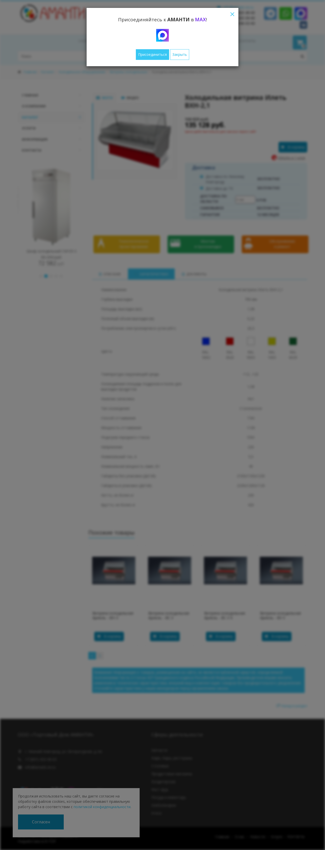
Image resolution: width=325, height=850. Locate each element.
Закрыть (179, 54)
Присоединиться (152, 54)
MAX (200, 19)
